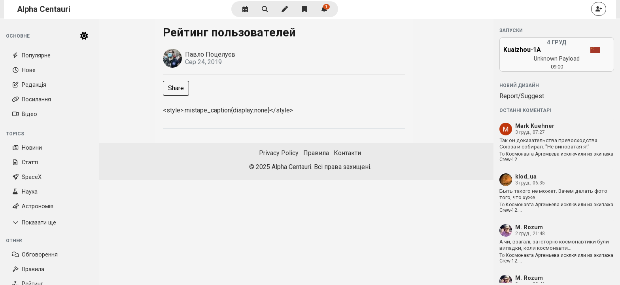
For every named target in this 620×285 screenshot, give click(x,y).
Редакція (29, 85)
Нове (24, 70)
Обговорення (35, 254)
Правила (28, 269)
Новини (27, 147)
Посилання (31, 99)
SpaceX (27, 177)
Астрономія (32, 206)
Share (176, 88)
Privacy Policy (279, 153)
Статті (25, 162)
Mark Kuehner (534, 126)
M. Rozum (529, 227)
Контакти (347, 153)
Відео (24, 114)
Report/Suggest (521, 96)
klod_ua (526, 176)
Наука (25, 191)
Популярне (31, 55)
